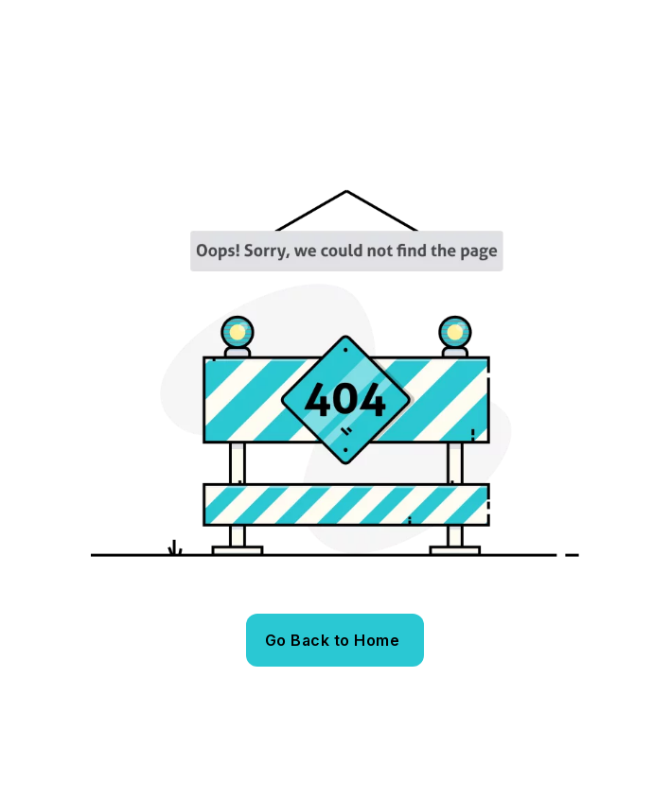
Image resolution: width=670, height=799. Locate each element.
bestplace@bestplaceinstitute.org (221, 17)
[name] (551, 18)
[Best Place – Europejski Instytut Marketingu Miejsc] (176, 98)
